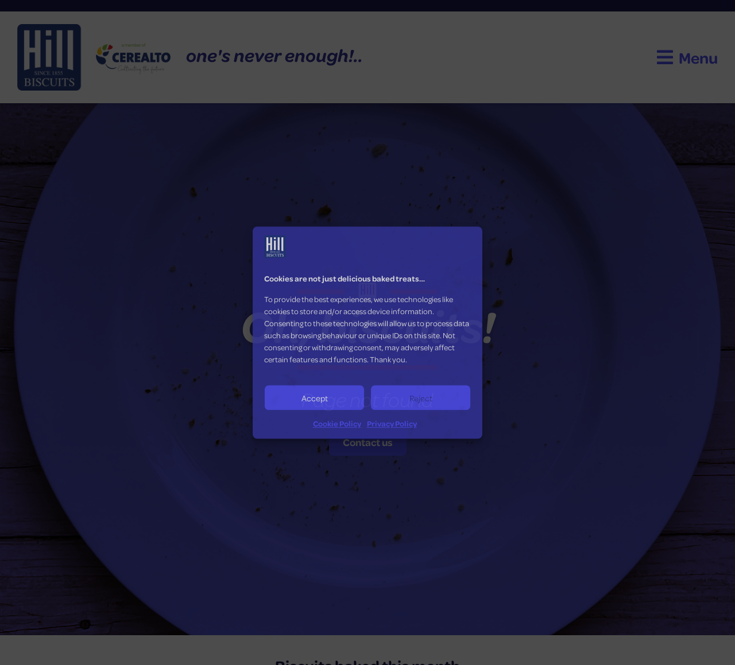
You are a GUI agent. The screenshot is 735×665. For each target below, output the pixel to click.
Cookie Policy (337, 423)
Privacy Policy (392, 423)
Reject (420, 398)
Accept (314, 398)
